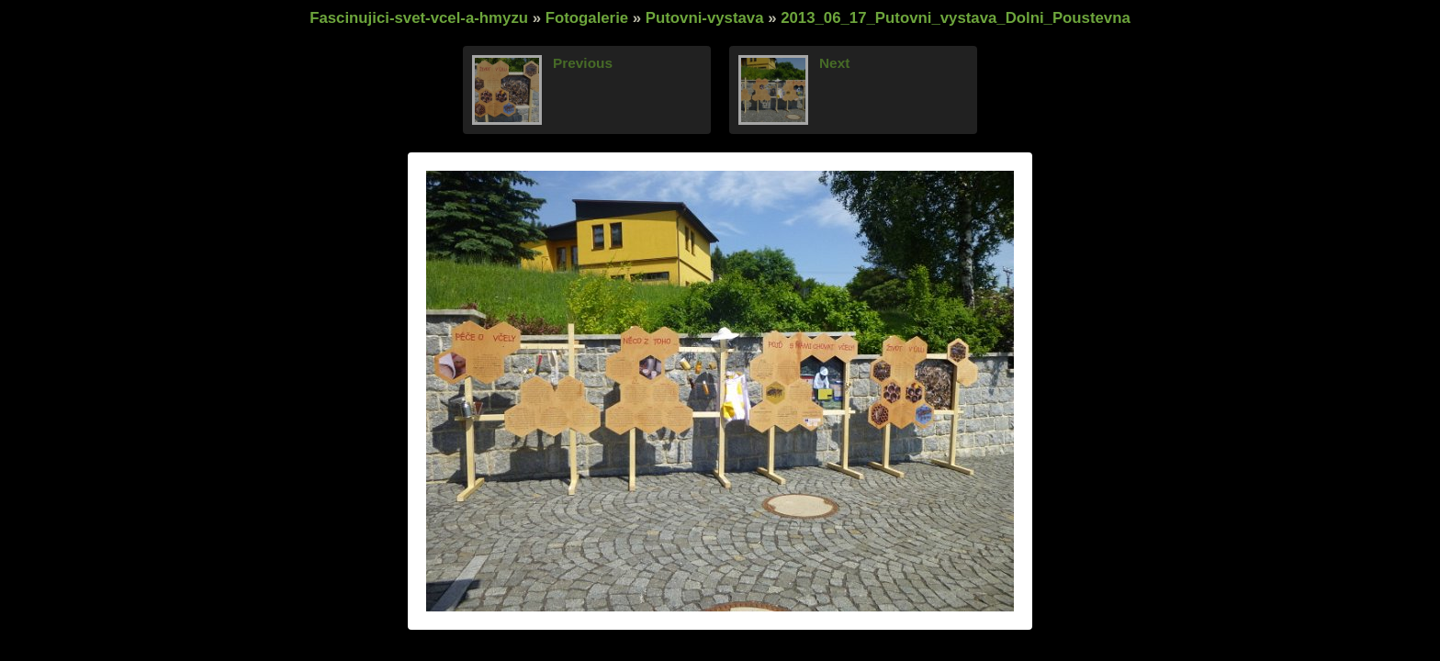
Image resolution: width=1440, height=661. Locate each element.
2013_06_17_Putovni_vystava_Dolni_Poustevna (956, 18)
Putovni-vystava (705, 18)
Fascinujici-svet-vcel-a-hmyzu (418, 18)
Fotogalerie (587, 18)
